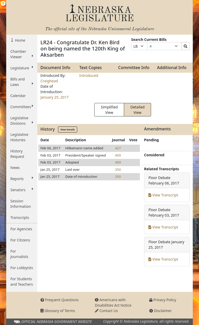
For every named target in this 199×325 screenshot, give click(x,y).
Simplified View (109, 110)
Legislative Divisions (21, 120)
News (15, 167)
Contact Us (106, 310)
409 (118, 155)
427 (118, 148)
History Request (17, 154)
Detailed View (137, 110)
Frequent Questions (59, 299)
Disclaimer (160, 310)
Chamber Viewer (21, 54)
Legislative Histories (19, 137)
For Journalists (19, 254)
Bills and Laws (21, 82)
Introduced (88, 75)
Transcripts (19, 217)
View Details (67, 129)
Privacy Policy (162, 299)
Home (19, 40)
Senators (21, 189)
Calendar (18, 95)
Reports (21, 178)
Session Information (20, 203)
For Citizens (20, 240)
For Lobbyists (21, 267)
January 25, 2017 (54, 97)
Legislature (21, 67)
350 (118, 169)
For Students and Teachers (21, 281)
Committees (21, 106)
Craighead (49, 80)
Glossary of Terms (57, 310)
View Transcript (163, 195)
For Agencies (21, 228)
